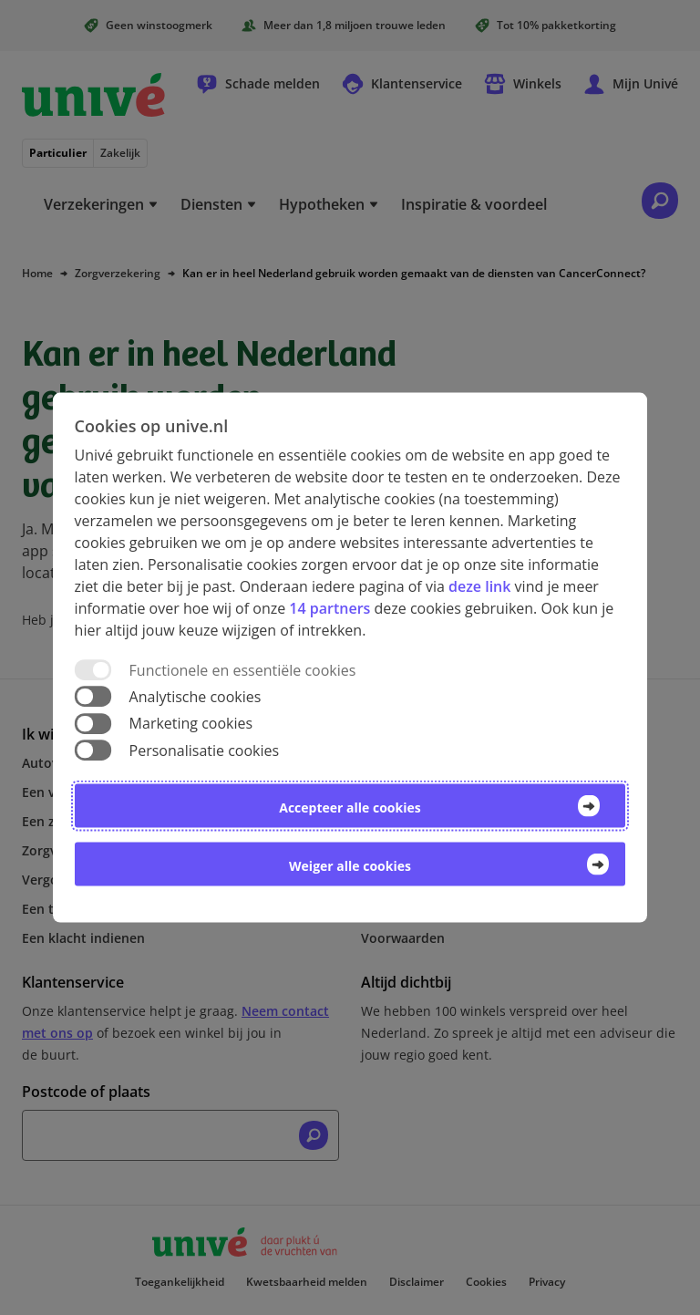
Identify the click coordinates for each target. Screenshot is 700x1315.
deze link (479, 586)
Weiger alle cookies (350, 865)
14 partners (329, 608)
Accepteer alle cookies (349, 806)
